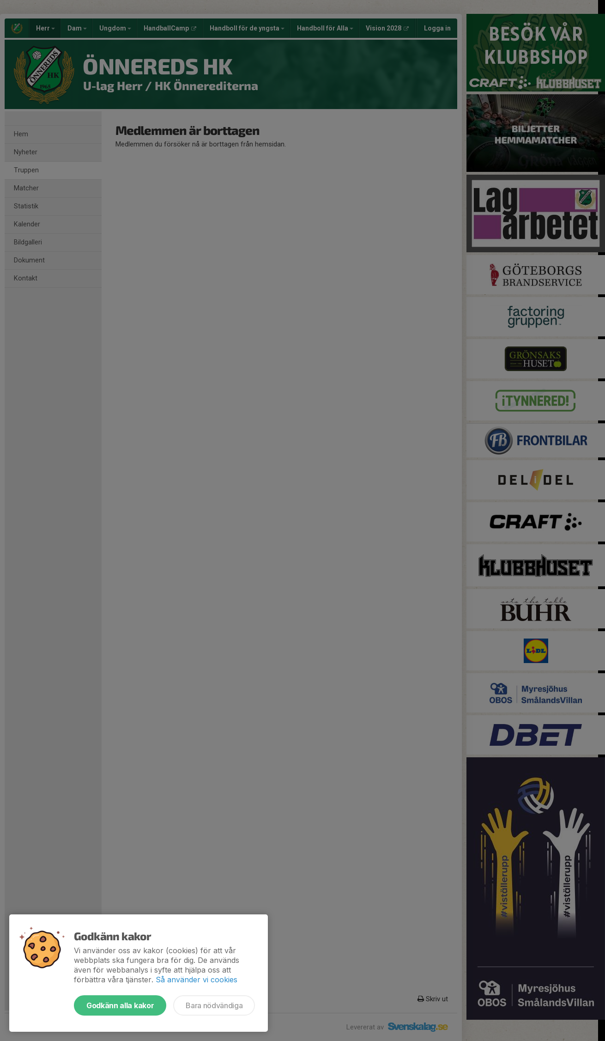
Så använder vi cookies (196, 979)
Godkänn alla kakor (120, 1005)
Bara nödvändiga (214, 1005)
